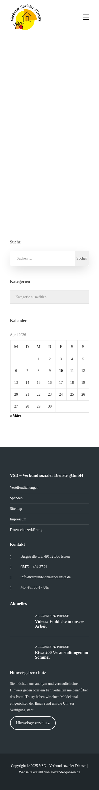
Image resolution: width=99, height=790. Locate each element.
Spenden (16, 498)
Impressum (18, 519)
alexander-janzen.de (65, 772)
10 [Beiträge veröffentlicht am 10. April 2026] (61, 371)
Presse (63, 616)
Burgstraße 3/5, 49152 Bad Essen (45, 556)
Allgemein (45, 616)
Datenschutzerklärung (26, 530)
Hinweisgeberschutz (33, 722)
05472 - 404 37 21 (34, 567)
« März (15, 416)
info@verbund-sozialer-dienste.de (46, 577)
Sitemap (16, 509)
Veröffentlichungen (24, 487)
